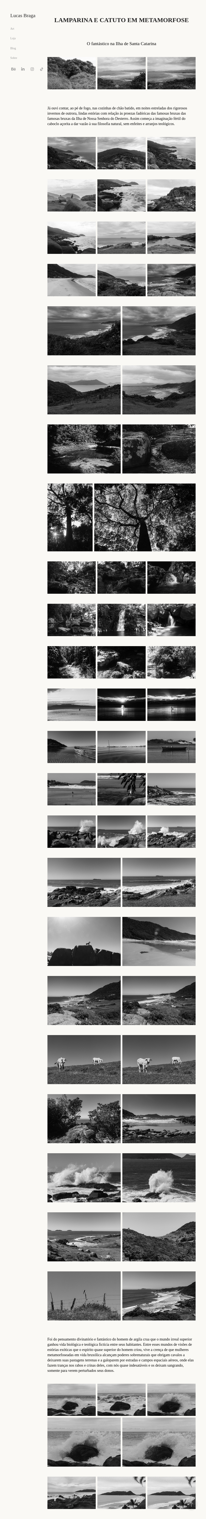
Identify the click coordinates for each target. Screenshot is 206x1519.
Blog (13, 48)
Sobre (13, 57)
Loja (13, 38)
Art (12, 28)
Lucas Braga (23, 15)
